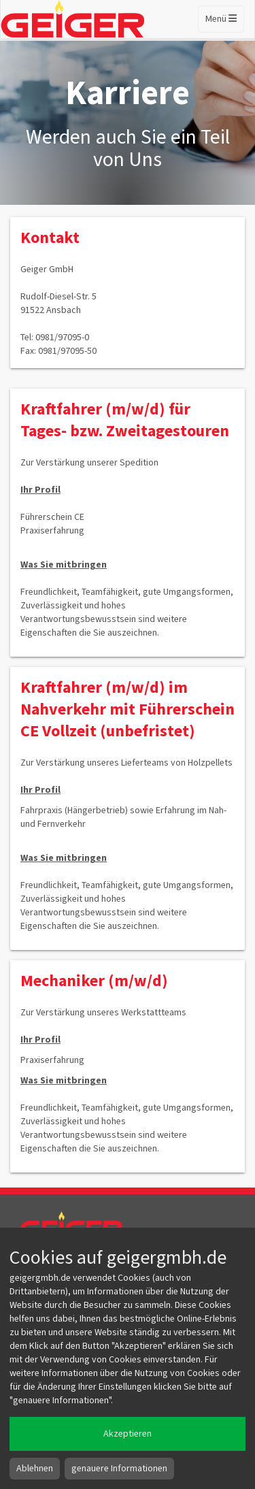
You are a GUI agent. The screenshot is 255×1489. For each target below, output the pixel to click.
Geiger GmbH (83, 1225)
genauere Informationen (119, 1468)
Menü (221, 19)
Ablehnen (34, 1468)
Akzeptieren (127, 1434)
